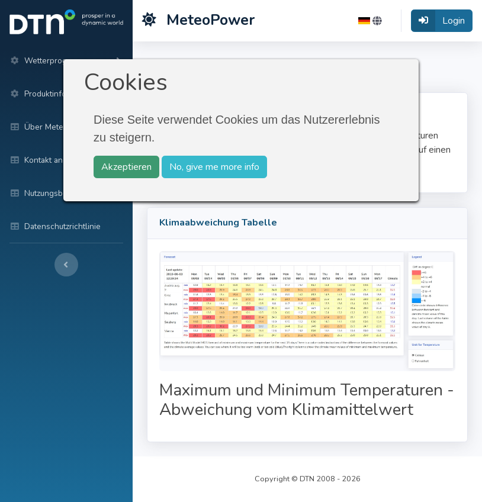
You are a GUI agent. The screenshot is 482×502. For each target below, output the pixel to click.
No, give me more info (214, 166)
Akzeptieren (126, 166)
